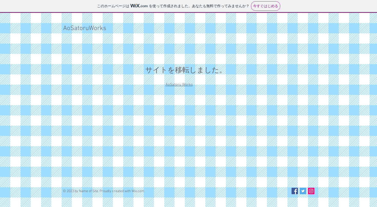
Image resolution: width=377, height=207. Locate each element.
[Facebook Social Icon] (295, 191)
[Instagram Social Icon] (311, 191)
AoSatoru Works (179, 84)
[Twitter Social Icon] (303, 191)
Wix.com (138, 191)
